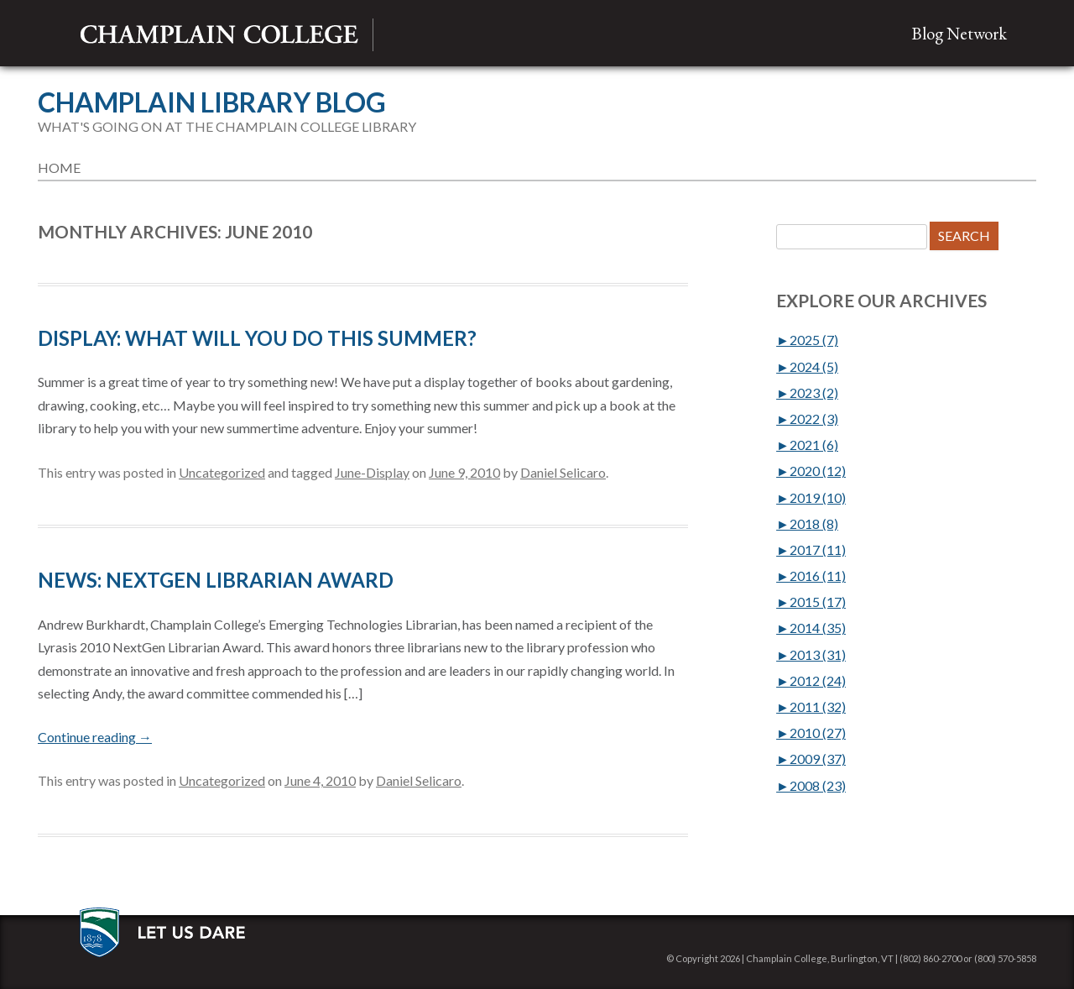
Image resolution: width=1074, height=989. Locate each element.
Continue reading (95, 737)
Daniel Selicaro (563, 472)
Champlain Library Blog (212, 102)
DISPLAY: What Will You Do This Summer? (257, 338)
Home (59, 167)
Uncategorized (222, 472)
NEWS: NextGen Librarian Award (216, 580)
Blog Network (959, 33)
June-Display (372, 472)
